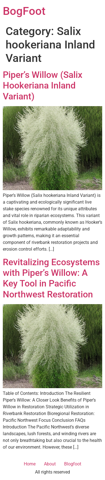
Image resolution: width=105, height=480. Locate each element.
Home (30, 464)
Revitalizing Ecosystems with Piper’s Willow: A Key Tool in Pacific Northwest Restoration (51, 278)
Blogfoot (72, 464)
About (50, 464)
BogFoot (24, 11)
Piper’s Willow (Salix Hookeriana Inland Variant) (42, 85)
